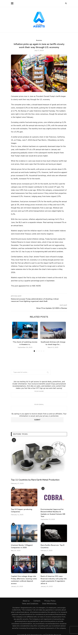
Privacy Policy (49, 597)
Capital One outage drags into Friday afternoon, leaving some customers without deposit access (23, 576)
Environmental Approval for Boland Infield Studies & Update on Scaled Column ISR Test (53, 511)
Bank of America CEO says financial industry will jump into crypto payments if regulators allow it (53, 576)
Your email (39, 407)
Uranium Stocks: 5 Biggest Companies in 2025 (21, 543)
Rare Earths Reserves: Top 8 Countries (52, 543)
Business (39, 40)
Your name (39, 393)
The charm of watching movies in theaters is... (25, 343)
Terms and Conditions (30, 600)
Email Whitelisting (49, 600)
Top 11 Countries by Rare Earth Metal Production (35, 479)
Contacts (37, 597)
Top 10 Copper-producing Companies (21, 510)
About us (26, 597)
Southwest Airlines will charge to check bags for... (53, 343)
